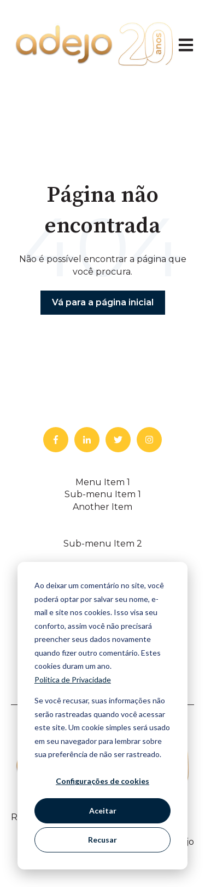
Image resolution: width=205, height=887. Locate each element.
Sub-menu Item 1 (103, 494)
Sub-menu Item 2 (102, 543)
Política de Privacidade (72, 679)
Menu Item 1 (102, 482)
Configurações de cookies (102, 781)
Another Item (102, 507)
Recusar (102, 839)
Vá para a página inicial (103, 302)
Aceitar (102, 810)
